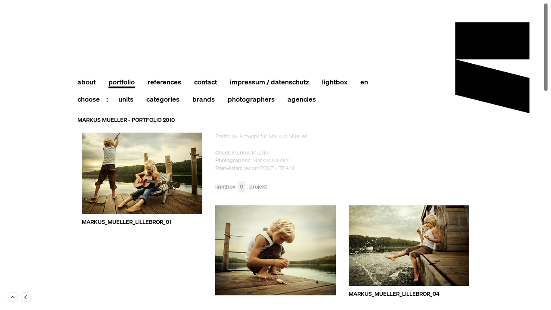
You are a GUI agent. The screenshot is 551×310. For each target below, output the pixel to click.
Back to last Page (26, 297)
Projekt (258, 187)
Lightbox (230, 187)
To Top (13, 297)
